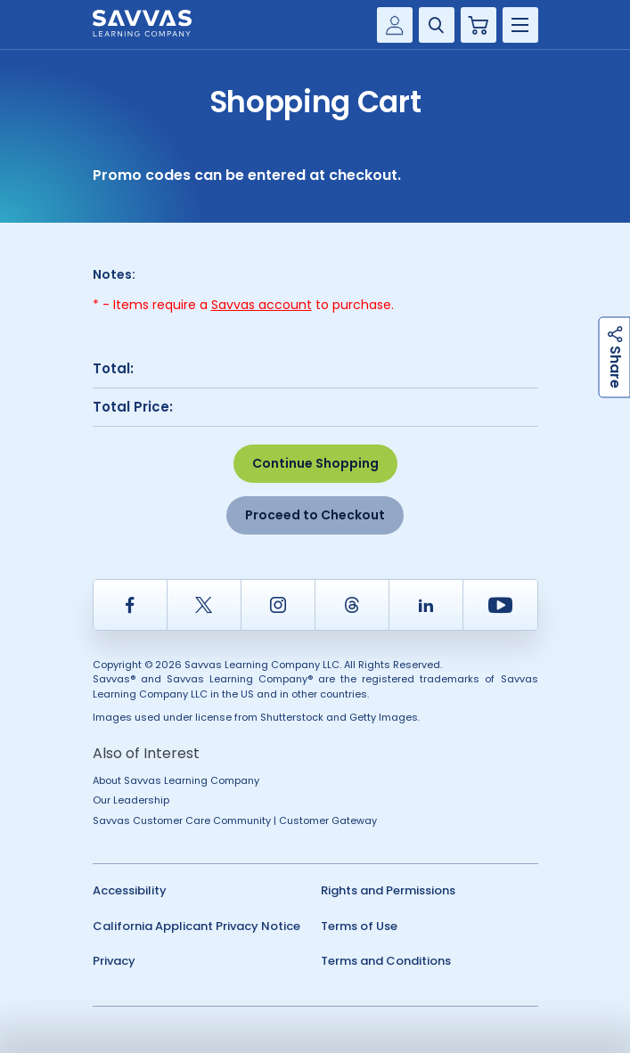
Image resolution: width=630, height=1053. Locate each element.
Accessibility (130, 890)
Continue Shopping (315, 463)
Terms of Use (359, 926)
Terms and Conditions (386, 960)
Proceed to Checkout (315, 515)
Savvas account (261, 305)
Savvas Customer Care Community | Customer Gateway (235, 820)
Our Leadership (131, 800)
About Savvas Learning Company (176, 780)
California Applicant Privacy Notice (196, 926)
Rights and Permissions (388, 890)
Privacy (114, 960)
